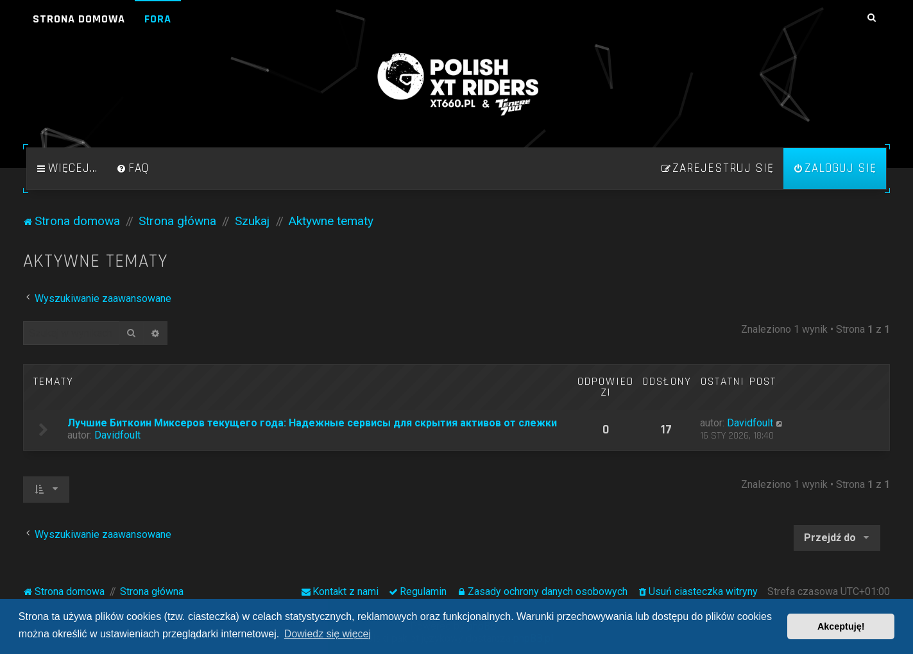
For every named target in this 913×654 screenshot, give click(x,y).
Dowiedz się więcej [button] (327, 633)
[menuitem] (132, 168)
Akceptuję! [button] (841, 626)
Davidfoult (117, 435)
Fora (157, 19)
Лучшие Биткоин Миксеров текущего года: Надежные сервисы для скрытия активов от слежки (312, 423)
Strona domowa (79, 19)
